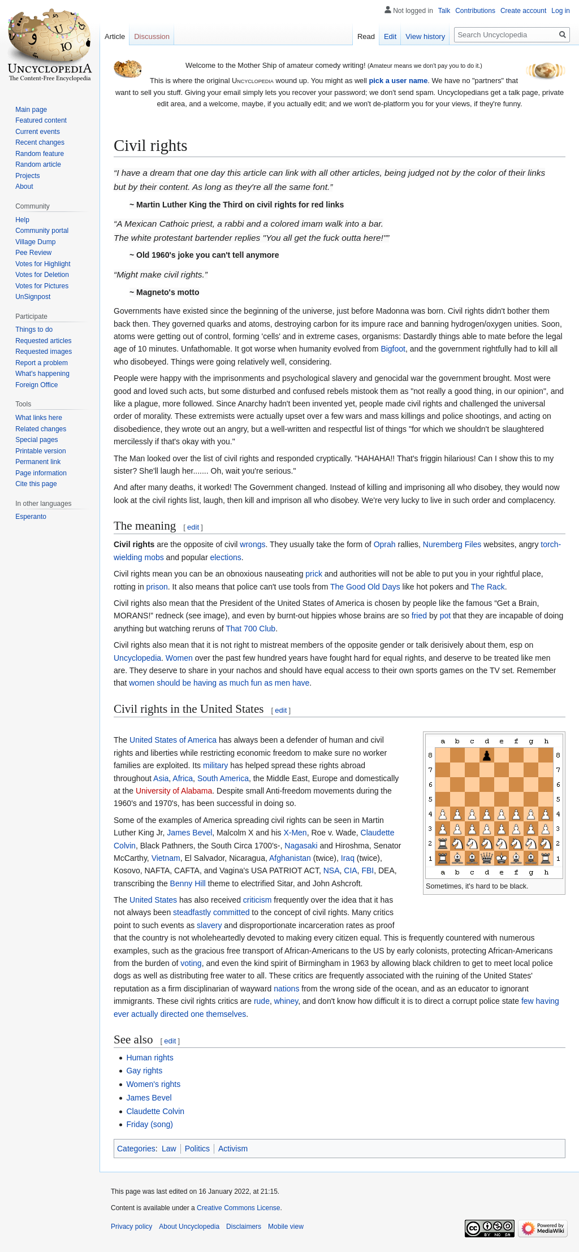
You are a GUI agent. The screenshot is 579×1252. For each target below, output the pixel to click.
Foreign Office (36, 385)
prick (313, 573)
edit (193, 527)
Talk (444, 11)
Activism (233, 1148)
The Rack (488, 586)
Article (115, 36)
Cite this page (36, 484)
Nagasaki (300, 845)
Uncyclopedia (137, 657)
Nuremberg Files (452, 544)
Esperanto (30, 517)
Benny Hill (188, 883)
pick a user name (398, 80)
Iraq (348, 858)
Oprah (385, 544)
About (24, 186)
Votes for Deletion (42, 275)
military (215, 765)
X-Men (294, 832)
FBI (367, 870)
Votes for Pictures (41, 286)
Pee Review (33, 253)
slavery (209, 925)
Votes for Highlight (42, 264)
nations (286, 988)
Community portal (41, 231)
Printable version (40, 451)
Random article (38, 164)
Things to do (34, 329)
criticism (257, 899)
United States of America (173, 739)
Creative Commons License (238, 1208)
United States (153, 899)
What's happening (42, 374)
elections (225, 557)
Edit (390, 36)
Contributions (475, 11)
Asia (160, 778)
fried (419, 615)
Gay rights (144, 1070)
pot (445, 615)
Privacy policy (131, 1227)
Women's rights (153, 1084)
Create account (523, 11)
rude (262, 1001)
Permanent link (38, 462)
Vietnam (166, 858)
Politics (197, 1148)
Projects (27, 176)
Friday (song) (149, 1124)
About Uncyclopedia (189, 1227)
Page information (41, 473)
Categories (136, 1148)
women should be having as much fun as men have (219, 682)
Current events (37, 132)
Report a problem (41, 363)
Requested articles (43, 341)
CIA (350, 870)
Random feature (39, 154)
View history (425, 36)
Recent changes (39, 142)
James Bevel (189, 832)
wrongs (252, 544)
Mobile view (286, 1227)
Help (22, 220)
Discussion (152, 36)
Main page (31, 110)
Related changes (40, 429)
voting (190, 963)
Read (366, 36)
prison (157, 586)
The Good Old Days (365, 586)
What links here (38, 418)
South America (223, 778)
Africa (182, 778)
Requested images (43, 352)
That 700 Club (250, 628)
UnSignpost (32, 297)
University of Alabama (174, 790)
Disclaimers (243, 1227)
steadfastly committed (211, 912)
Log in (560, 11)
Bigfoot (393, 348)
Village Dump (35, 242)
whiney (286, 1001)
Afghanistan (290, 858)
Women (179, 657)
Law (169, 1148)
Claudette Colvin (155, 1111)
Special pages (36, 440)
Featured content (41, 120)
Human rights (149, 1057)
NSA (331, 870)
